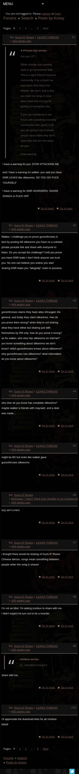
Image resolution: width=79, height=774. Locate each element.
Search (27, 18)
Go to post (66, 208)
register (46, 13)
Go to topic (47, 208)
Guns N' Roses (24, 37)
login (58, 13)
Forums (9, 18)
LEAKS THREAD (48, 37)
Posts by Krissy (51, 18)
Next (45, 28)
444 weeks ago (21, 41)
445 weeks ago (20, 600)
